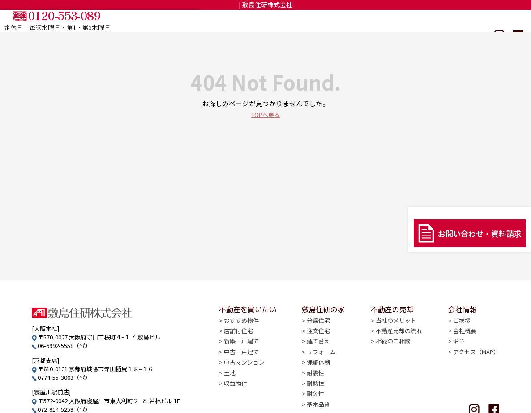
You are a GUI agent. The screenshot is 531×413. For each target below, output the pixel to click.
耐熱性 (315, 389)
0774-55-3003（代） (64, 377)
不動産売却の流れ (399, 338)
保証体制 (318, 369)
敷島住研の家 (357, 21)
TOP (244, 21)
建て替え (318, 348)
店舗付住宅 (238, 338)
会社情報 (462, 21)
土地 (230, 378)
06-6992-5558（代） (64, 345)
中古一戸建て (241, 358)
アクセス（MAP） (476, 358)
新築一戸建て (241, 348)
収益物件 (235, 389)
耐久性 (315, 399)
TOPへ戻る (265, 114)
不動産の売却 (413, 21)
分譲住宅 (318, 328)
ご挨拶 (462, 328)
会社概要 (464, 338)
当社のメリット (396, 328)
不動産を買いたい (293, 21)
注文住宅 (318, 338)
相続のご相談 (393, 348)
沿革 (459, 348)
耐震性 (315, 378)
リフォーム (321, 358)
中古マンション (244, 369)
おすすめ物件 (241, 328)
